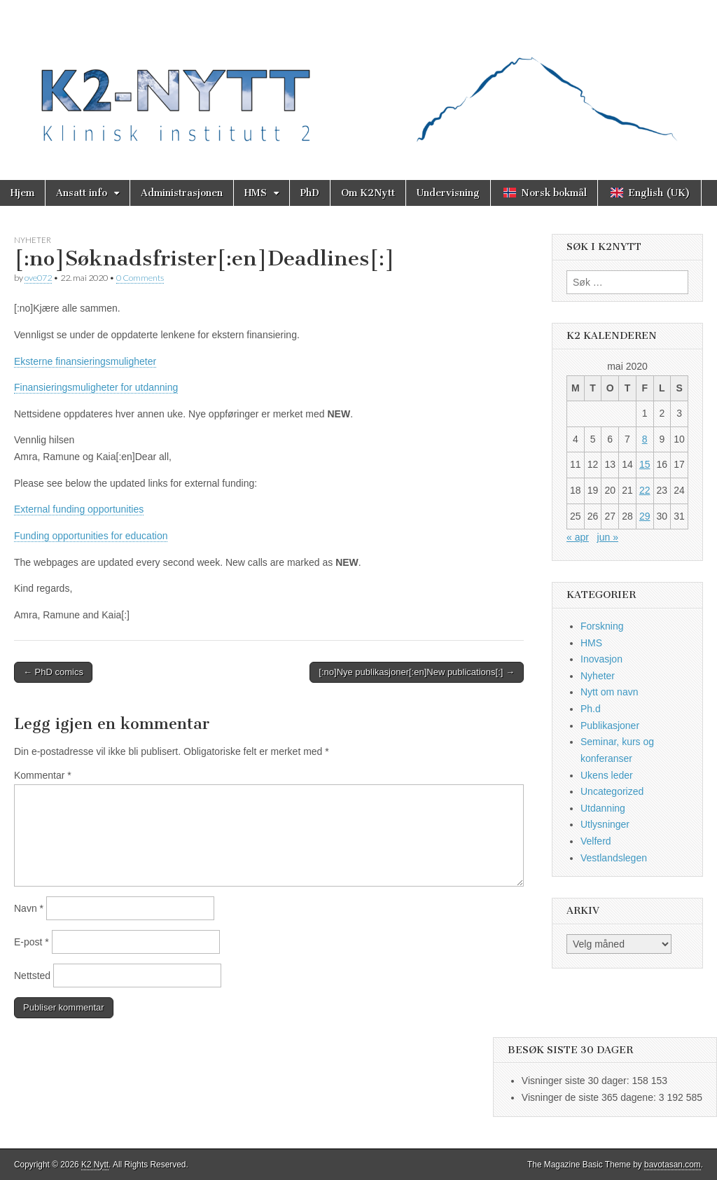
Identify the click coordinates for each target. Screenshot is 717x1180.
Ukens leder (606, 775)
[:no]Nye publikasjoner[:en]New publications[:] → (417, 672)
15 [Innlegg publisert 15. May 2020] (644, 464)
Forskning (601, 626)
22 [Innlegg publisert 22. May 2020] (644, 490)
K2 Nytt (95, 1164)
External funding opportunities (79, 509)
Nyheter (32, 239)
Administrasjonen (182, 193)
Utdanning (602, 808)
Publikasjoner (609, 725)
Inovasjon (601, 659)
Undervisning (448, 193)
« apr (577, 537)
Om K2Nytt (368, 193)
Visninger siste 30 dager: (577, 1080)
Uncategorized (611, 791)
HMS (255, 193)
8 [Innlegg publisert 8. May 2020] (645, 439)
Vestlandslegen (613, 857)
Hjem (22, 193)
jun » (607, 537)
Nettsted (32, 975)
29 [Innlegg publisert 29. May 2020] (644, 516)
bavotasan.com (672, 1164)
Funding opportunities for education (90, 535)
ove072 (38, 277)
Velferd (595, 841)
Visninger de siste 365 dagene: (590, 1097)
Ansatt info (81, 193)
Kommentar (42, 775)
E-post (31, 942)
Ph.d (590, 708)
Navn (28, 908)
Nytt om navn (609, 691)
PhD (309, 193)
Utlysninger (604, 824)
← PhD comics (53, 672)
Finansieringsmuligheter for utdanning (96, 387)
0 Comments (140, 277)
